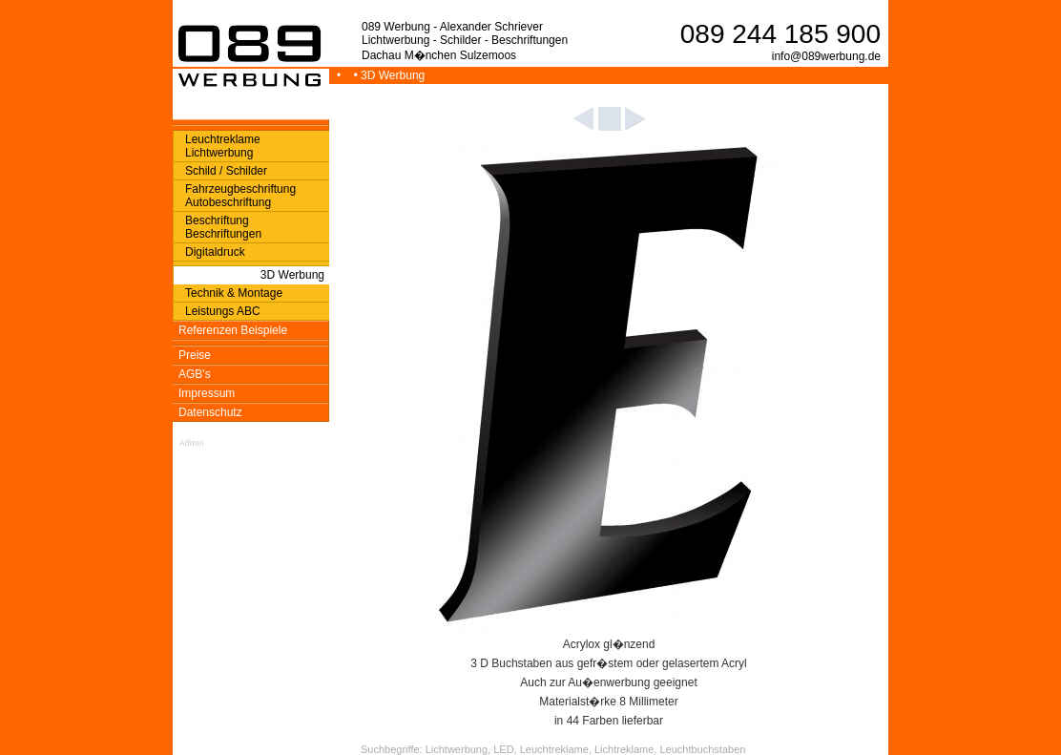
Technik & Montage (233, 293)
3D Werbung (292, 275)
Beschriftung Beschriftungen (223, 227)
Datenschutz (210, 412)
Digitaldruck (215, 252)
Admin (191, 443)
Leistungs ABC (222, 311)
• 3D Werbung (391, 75)
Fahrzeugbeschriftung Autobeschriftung (240, 195)
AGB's (194, 374)
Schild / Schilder (226, 171)
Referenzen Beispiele (232, 330)
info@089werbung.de (826, 56)
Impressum (206, 393)
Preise (194, 355)
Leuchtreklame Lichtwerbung (222, 146)
